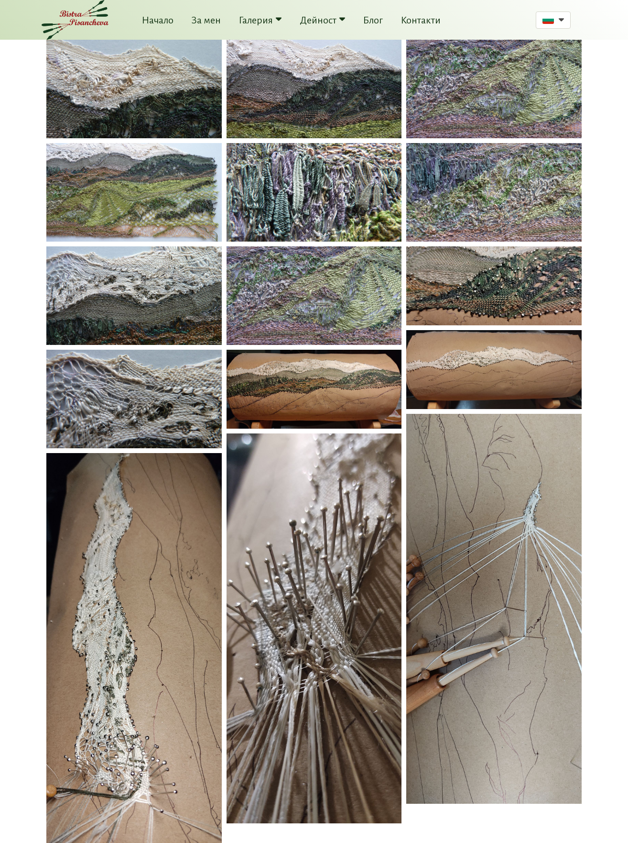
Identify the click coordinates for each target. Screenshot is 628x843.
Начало (157, 20)
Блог (373, 20)
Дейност (322, 20)
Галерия (260, 20)
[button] (553, 20)
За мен (206, 20)
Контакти (421, 20)
